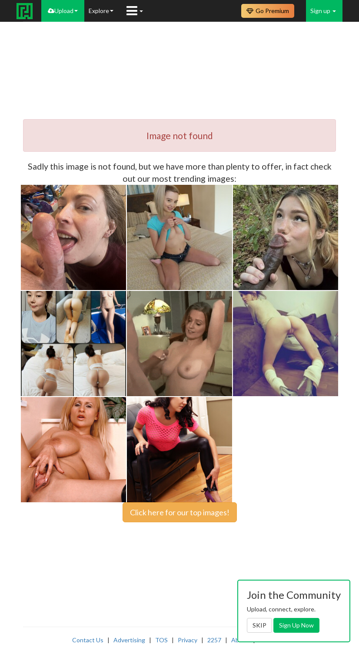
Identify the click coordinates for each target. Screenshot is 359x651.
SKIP (259, 625)
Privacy (187, 640)
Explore (101, 10)
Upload (63, 10)
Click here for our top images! (179, 512)
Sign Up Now (296, 625)
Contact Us (87, 640)
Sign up (323, 10)
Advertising (129, 640)
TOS (161, 640)
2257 (214, 640)
